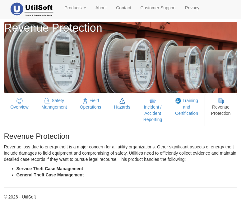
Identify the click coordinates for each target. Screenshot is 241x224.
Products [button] (75, 7)
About (101, 7)
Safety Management (54, 104)
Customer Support (158, 7)
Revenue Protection (221, 107)
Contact (123, 7)
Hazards (122, 104)
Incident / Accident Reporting (152, 110)
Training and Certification (186, 107)
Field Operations (90, 104)
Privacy (192, 7)
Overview (19, 104)
